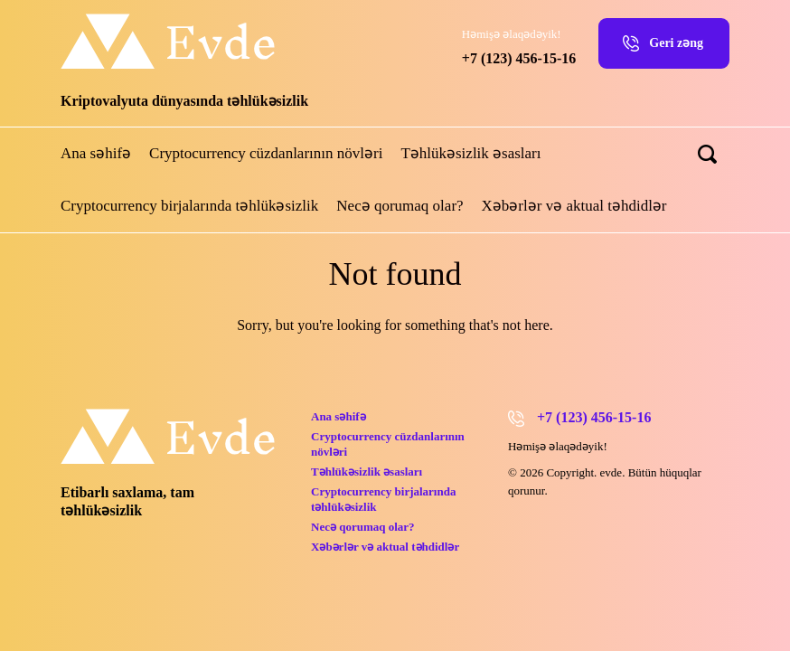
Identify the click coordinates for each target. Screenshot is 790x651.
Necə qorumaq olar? (399, 205)
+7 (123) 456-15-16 (519, 58)
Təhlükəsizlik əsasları (470, 153)
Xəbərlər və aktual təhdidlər (574, 205)
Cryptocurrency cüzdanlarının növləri (265, 153)
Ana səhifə (96, 153)
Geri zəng (676, 43)
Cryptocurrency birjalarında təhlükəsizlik (189, 205)
